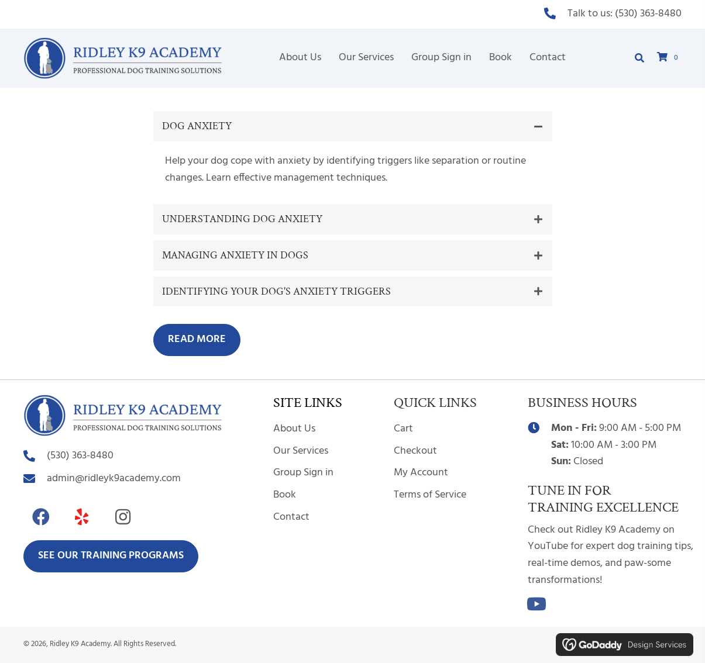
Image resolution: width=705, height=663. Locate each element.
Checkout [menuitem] (415, 451)
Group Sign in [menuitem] (303, 472)
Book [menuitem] (284, 494)
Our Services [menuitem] (300, 451)
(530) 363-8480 (648, 13)
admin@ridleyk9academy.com (114, 478)
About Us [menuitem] (294, 428)
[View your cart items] (669, 58)
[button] (352, 126)
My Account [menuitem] (421, 472)
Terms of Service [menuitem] (430, 494)
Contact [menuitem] (291, 517)
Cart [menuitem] (403, 428)
